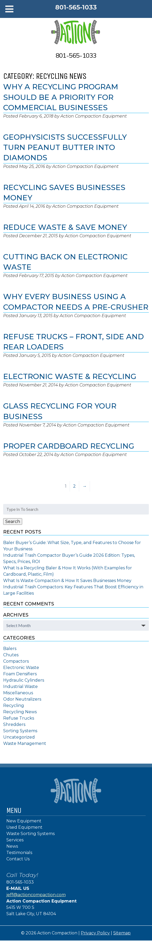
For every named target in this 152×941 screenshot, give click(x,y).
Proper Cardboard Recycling (68, 446)
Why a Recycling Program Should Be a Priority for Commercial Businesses (60, 97)
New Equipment (23, 820)
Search (12, 521)
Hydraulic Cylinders (23, 680)
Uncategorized (19, 737)
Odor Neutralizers (22, 699)
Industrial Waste (20, 686)
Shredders (14, 724)
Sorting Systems (20, 730)
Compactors (16, 661)
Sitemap (122, 932)
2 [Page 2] (74, 486)
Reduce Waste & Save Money (65, 227)
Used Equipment (24, 827)
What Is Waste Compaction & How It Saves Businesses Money (67, 580)
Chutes (10, 654)
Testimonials (19, 852)
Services (14, 839)
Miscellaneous (18, 692)
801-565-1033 (76, 7)
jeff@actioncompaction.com (36, 894)
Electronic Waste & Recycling (69, 376)
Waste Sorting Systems (30, 833)
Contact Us (18, 858)
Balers (9, 648)
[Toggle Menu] (9, 9)
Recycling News (20, 711)
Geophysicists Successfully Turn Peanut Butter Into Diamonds (65, 147)
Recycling (13, 705)
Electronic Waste (21, 667)
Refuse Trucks (18, 718)
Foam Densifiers (20, 673)
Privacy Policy (95, 932)
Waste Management (24, 743)
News (12, 846)
